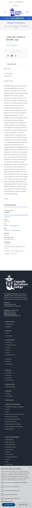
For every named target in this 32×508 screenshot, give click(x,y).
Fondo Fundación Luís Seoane (13, 424)
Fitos (6, 333)
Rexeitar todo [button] (23, 504)
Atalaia (7, 459)
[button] (16, 501)
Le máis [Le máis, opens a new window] (24, 479)
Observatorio (9, 396)
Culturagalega (9, 439)
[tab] (11, 64)
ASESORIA (8, 391)
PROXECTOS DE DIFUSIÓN (12, 437)
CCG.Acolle (8, 377)
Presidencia (8, 342)
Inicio (10, 2)
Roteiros (7, 452)
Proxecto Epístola (16, 23)
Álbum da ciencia (9, 442)
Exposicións (8, 375)
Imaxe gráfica (9, 364)
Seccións (7, 350)
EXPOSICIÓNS (9, 400)
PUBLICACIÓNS (9, 384)
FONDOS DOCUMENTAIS (12, 404)
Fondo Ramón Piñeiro (11, 421)
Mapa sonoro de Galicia (11, 416)
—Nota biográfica (13, 225)
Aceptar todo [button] (8, 504)
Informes (7, 393)
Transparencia (19, 2)
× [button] (30, 467)
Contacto (16, 5)
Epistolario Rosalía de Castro (13, 419)
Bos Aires (14, 253)
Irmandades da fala (10, 447)
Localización (8, 359)
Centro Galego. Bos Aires (17, 251)
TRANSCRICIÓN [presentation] (11, 64)
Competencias (9, 324)
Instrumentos (9, 464)
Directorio (8, 361)
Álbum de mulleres (10, 444)
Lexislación (8, 326)
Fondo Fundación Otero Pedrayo (14, 426)
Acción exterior (9, 380)
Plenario (7, 347)
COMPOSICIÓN (9, 340)
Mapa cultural (9, 454)
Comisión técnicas (10, 354)
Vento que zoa (9, 449)
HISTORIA (8, 331)
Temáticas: (7, 244)
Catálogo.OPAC (9, 429)
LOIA (6, 461)
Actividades (8, 372)
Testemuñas (8, 335)
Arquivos (7, 352)
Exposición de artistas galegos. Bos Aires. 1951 (15, 247)
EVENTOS (8, 370)
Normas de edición (10, 387)
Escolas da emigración (11, 457)
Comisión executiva (10, 345)
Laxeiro (8, 45)
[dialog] (16, 487)
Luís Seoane (14, 45)
